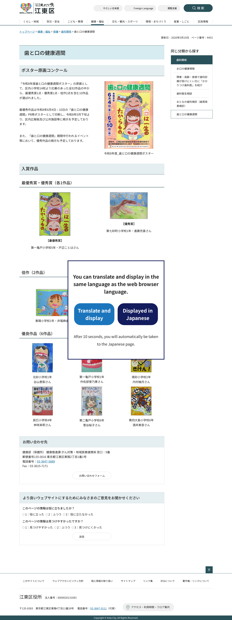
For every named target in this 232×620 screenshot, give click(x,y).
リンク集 (148, 581)
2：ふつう (55, 514)
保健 (55, 31)
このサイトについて (33, 581)
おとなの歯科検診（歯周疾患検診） (192, 104)
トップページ (27, 31)
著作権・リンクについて (196, 581)
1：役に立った (34, 514)
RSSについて (168, 581)
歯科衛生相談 (184, 93)
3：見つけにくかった (88, 527)
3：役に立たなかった (79, 514)
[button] (140, 8)
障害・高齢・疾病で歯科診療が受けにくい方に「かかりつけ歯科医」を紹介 (192, 81)
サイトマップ (128, 581)
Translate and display (94, 314)
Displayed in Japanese (138, 314)
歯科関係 (66, 31)
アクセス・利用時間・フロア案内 (150, 607)
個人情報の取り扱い (102, 581)
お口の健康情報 (186, 68)
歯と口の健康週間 (187, 114)
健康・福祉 (44, 31)
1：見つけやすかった (39, 527)
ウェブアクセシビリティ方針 (67, 581)
